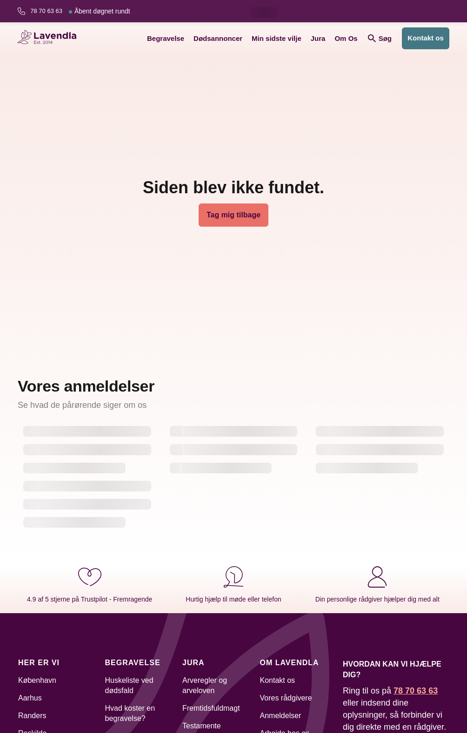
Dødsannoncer (217, 38)
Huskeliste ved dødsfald (129, 685)
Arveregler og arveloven (204, 685)
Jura (318, 38)
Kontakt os (425, 38)
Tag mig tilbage (233, 215)
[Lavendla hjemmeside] (50, 38)
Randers (32, 716)
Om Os (345, 38)
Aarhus (30, 698)
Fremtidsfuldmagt (211, 708)
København (37, 680)
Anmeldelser (280, 716)
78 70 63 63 (80, 11)
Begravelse (165, 38)
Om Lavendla (289, 663)
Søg (380, 38)
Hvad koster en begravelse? (130, 713)
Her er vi (39, 663)
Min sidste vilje (276, 38)
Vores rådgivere (286, 698)
